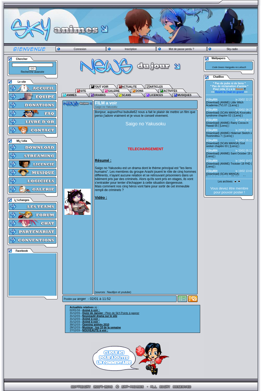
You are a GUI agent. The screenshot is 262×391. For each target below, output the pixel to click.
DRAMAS (100, 95)
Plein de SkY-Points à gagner (110, 313)
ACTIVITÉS (170, 91)
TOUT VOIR (101, 86)
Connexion (80, 49)
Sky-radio (232, 49)
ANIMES (71, 95)
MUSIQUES (184, 95)
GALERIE (113, 91)
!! (241, 89)
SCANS (126, 95)
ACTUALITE (129, 86)
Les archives (225, 181)
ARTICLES (156, 86)
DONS (139, 91)
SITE (83, 91)
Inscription (131, 49)
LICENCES (156, 95)
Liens (233, 105)
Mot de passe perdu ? (181, 49)
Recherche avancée (32, 71)
